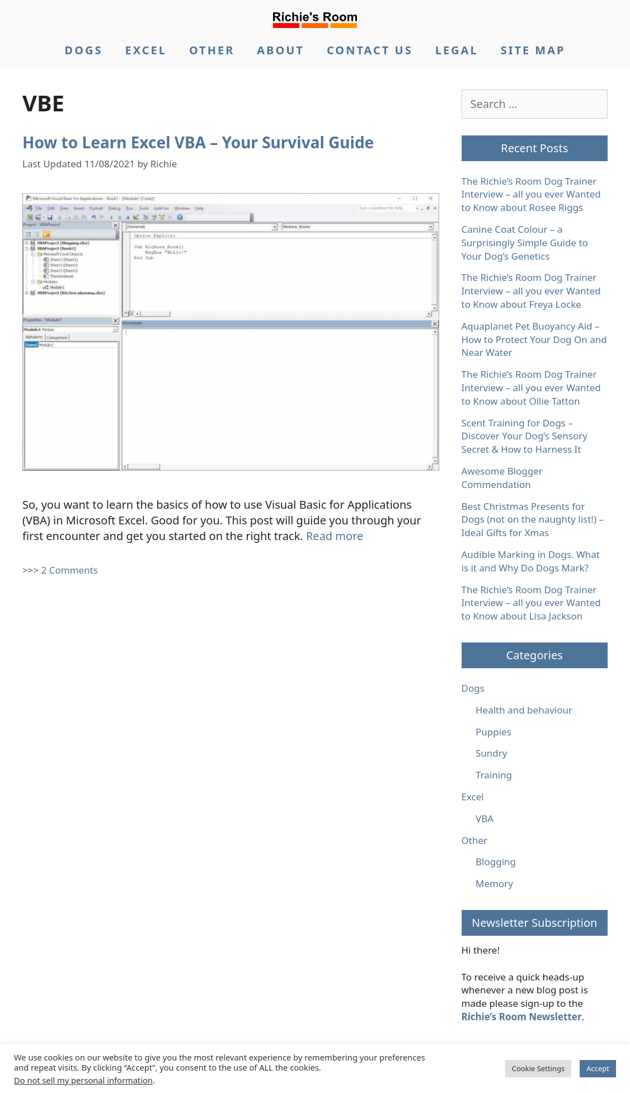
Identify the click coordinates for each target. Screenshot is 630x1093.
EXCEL (145, 50)
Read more (334, 535)
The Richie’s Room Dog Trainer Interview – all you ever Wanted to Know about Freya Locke (531, 291)
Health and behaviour (524, 709)
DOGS (84, 50)
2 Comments (69, 570)
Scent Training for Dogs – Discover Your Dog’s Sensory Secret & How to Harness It (524, 436)
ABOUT (280, 50)
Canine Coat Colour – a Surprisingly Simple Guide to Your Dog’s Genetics (525, 242)
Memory (494, 883)
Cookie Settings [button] (538, 1068)
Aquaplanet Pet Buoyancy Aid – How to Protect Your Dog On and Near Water (534, 339)
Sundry (491, 753)
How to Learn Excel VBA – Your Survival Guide (198, 142)
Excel (473, 796)
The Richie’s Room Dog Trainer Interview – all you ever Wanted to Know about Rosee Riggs (531, 194)
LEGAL (456, 50)
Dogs (473, 688)
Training (494, 774)
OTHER (211, 50)
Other (475, 840)
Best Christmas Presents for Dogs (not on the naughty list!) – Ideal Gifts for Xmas (533, 520)
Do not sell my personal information (83, 1080)
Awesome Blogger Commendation (502, 478)
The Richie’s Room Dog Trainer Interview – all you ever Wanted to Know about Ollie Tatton (531, 387)
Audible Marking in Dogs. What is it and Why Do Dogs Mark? (531, 561)
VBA (484, 818)
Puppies (493, 731)
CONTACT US (370, 50)
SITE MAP (533, 50)
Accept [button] (597, 1068)
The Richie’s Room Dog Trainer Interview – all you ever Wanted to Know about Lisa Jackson (531, 603)
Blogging (496, 861)
